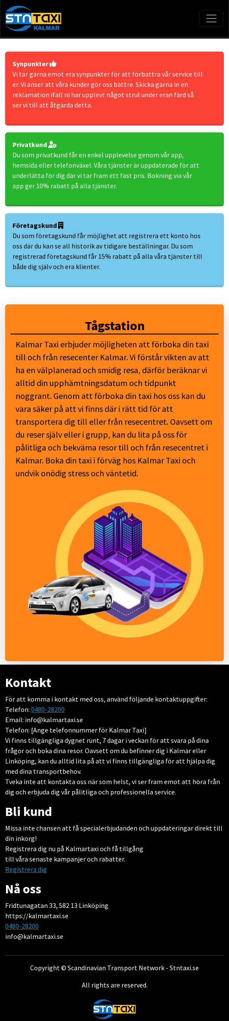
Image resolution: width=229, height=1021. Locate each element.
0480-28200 (48, 709)
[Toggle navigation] (211, 18)
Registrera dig (26, 869)
